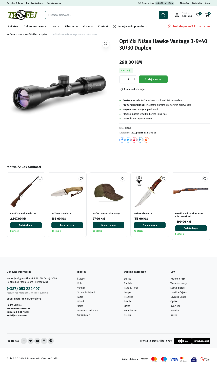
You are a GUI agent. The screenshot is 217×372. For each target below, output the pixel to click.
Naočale (128, 283)
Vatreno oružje (178, 278)
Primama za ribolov (87, 310)
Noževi (173, 315)
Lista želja (197, 3)
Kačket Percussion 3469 (106, 213)
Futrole (127, 301)
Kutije (80, 297)
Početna (13, 26)
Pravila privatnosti (35, 3)
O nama (88, 26)
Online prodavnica (35, 26)
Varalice (81, 287)
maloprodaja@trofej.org (27, 298)
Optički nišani (31, 34)
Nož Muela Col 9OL (61, 213)
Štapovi (81, 278)
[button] (207, 15)
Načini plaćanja (54, 3)
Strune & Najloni (85, 292)
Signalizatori (83, 315)
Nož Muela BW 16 (143, 213)
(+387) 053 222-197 (23, 288)
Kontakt (103, 26)
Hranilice (128, 297)
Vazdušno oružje (178, 283)
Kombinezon (130, 310)
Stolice (127, 278)
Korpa (207, 3)
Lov (54, 26)
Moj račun (184, 3)
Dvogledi (175, 306)
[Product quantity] (128, 79)
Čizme (127, 306)
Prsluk (127, 315)
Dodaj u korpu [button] (26, 225)
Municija (174, 310)
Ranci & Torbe (131, 287)
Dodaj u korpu (153, 79)
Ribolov (69, 26)
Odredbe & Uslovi (15, 3)
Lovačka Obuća (178, 297)
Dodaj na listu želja (134, 89)
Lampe (127, 292)
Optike (44, 34)
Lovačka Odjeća (178, 292)
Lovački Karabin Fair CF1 (23, 213)
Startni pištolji (177, 287)
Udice (80, 306)
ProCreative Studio (48, 358)
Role (79, 283)
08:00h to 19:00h (164, 3)
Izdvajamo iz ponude (128, 26)
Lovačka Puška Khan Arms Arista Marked (189, 215)
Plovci (80, 301)
